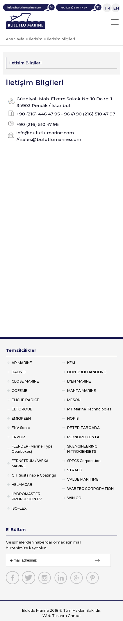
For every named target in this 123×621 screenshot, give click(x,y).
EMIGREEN (21, 418)
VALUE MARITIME (83, 479)
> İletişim (33, 39)
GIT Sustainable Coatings (34, 475)
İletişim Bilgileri (25, 63)
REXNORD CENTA (83, 437)
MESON (74, 400)
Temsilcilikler (21, 350)
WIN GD (74, 498)
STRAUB (74, 470)
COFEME (19, 390)
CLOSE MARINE (25, 381)
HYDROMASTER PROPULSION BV (27, 496)
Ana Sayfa (15, 39)
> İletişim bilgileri (58, 39)
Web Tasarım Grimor (61, 615)
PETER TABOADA (83, 428)
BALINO (19, 372)
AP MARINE (22, 363)
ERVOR (18, 437)
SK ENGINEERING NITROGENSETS (82, 449)
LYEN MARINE (79, 381)
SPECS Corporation (84, 461)
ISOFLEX (19, 508)
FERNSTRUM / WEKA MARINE (30, 463)
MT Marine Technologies (89, 409)
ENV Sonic (21, 428)
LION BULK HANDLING (86, 372)
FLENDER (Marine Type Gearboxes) (32, 449)
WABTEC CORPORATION (90, 488)
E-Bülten (16, 529)
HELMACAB (22, 484)
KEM (71, 363)
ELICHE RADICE (25, 400)
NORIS (73, 418)
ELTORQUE (22, 409)
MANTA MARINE (81, 390)
